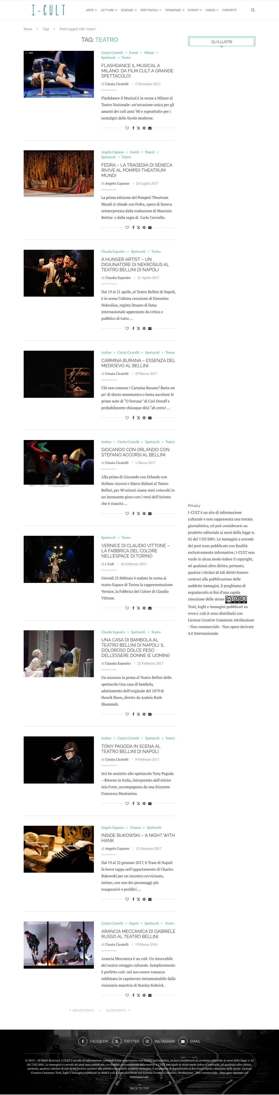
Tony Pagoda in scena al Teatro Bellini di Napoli (130, 749)
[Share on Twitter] (138, 128)
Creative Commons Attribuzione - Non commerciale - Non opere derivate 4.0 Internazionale (221, 627)
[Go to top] (139, 1088)
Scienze (127, 10)
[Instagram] (158, 1041)
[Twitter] (125, 1041)
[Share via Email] (150, 128)
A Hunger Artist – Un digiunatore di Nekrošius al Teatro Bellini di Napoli (135, 265)
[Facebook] (93, 1041)
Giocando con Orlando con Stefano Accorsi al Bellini (135, 452)
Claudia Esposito (118, 278)
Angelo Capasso (117, 183)
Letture (107, 10)
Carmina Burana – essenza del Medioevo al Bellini (138, 363)
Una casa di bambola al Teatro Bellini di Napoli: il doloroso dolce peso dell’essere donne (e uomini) (135, 648)
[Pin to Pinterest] (144, 128)
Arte (90, 10)
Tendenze (173, 10)
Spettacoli (149, 10)
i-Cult (109, 564)
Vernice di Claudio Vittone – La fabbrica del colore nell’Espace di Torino (135, 551)
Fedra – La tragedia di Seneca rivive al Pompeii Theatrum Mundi (136, 170)
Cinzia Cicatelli (117, 84)
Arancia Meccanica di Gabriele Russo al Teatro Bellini (138, 934)
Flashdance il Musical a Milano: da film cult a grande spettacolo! (137, 71)
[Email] (189, 1041)
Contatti (229, 10)
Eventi (193, 10)
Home (28, 29)
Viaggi (210, 10)
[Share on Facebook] (133, 128)
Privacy (194, 506)
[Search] (252, 10)
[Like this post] (127, 128)
